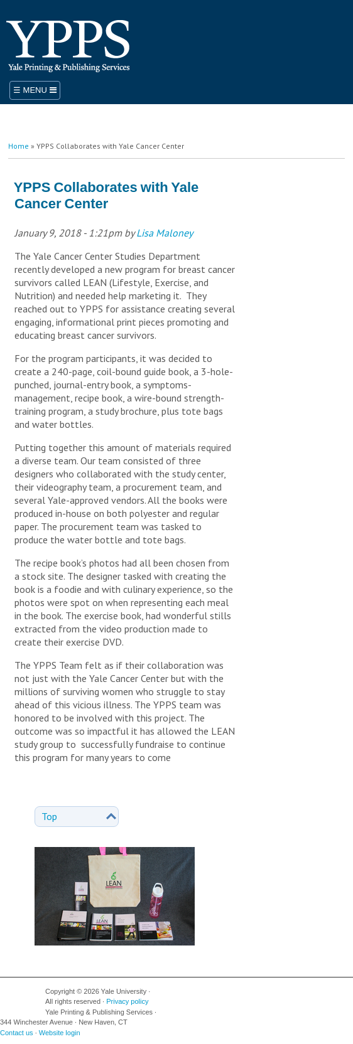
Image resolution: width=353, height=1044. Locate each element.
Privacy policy (127, 1001)
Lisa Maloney (164, 232)
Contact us (16, 1032)
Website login (59, 1032)
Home (18, 146)
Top (49, 816)
